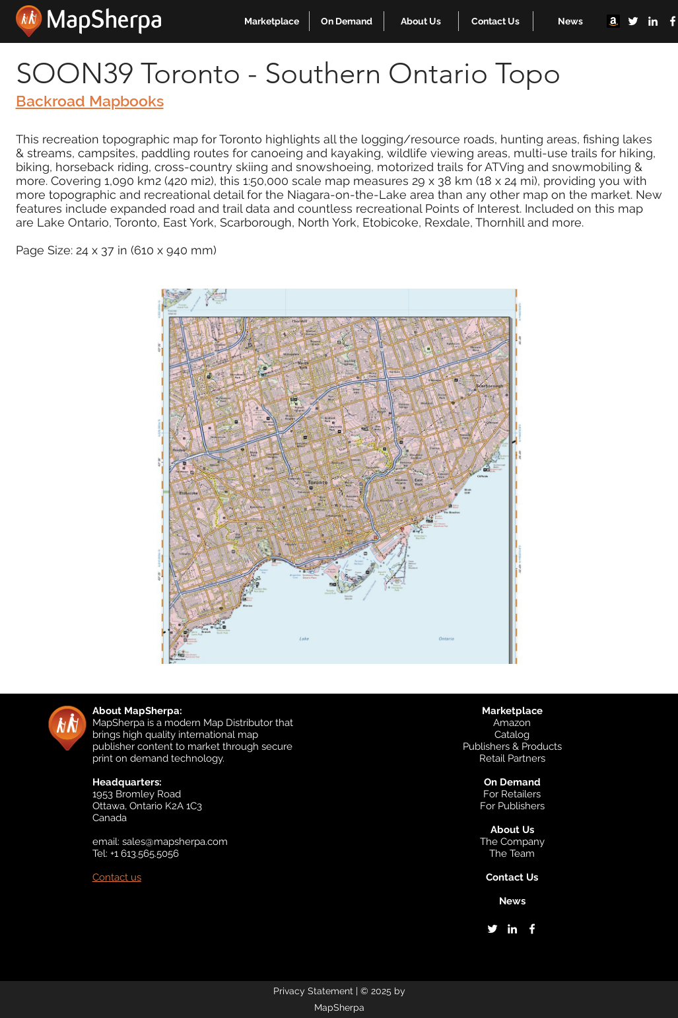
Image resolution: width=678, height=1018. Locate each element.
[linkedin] (653, 21)
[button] (271, 21)
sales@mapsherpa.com (175, 842)
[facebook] (532, 928)
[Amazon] (613, 21)
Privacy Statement (313, 991)
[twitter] (633, 21)
